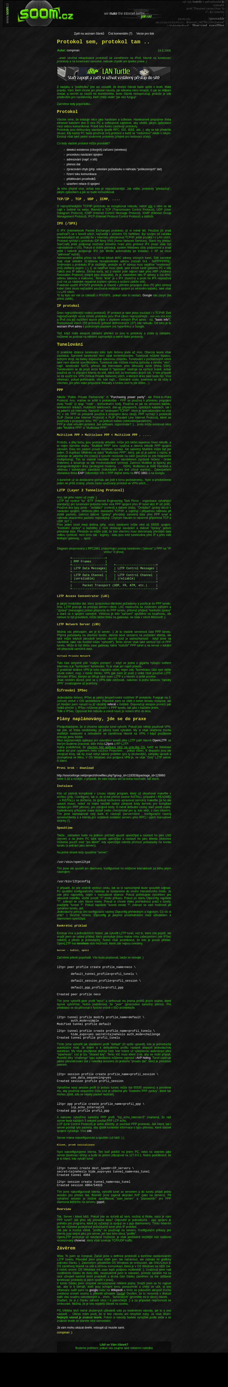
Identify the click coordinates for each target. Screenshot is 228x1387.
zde (89, 1160)
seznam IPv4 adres (69, 326)
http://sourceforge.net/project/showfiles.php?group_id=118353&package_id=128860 (111, 782)
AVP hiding (143, 1081)
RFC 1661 (141, 473)
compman (73, 50)
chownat (79, 1274)
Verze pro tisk (145, 33)
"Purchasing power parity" (127, 397)
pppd (100, 1236)
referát (111, 711)
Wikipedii (117, 1324)
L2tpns (108, 751)
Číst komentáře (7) (120, 33)
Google (147, 295)
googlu (93, 1324)
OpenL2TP (160, 747)
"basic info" (162, 319)
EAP (81, 473)
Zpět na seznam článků (89, 33)
